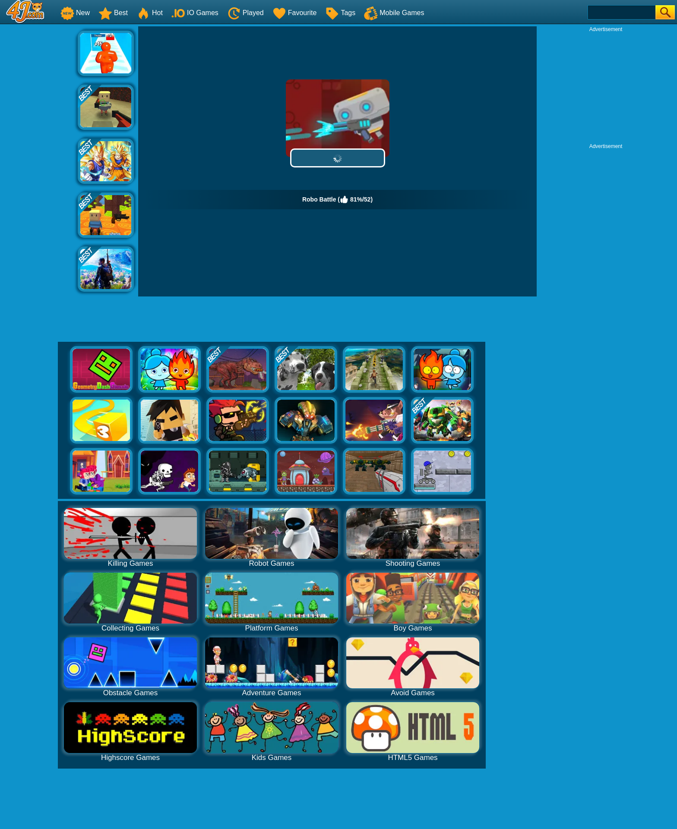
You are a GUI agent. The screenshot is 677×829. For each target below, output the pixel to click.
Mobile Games (394, 12)
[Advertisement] (38, 155)
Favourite (294, 12)
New (75, 12)
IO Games (194, 12)
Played (245, 12)
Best (113, 12)
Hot (149, 12)
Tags (340, 12)
